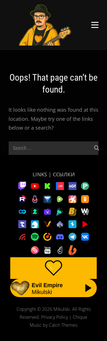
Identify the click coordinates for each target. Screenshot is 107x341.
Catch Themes (63, 325)
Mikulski (61, 309)
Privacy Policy (54, 317)
